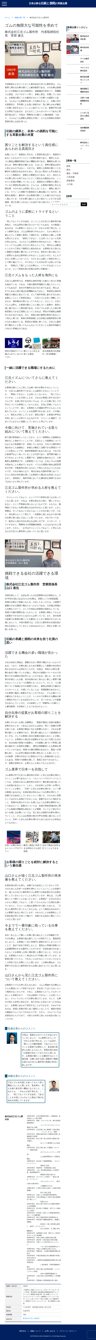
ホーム (7, 18)
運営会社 (22, 1331)
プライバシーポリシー (68, 1331)
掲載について (35, 1331)
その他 (69, 170)
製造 (68, 152)
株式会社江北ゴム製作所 (31, 1318)
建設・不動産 (72, 159)
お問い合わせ (50, 1331)
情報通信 (70, 166)
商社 (68, 155)
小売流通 (70, 162)
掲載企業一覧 (20, 18)
